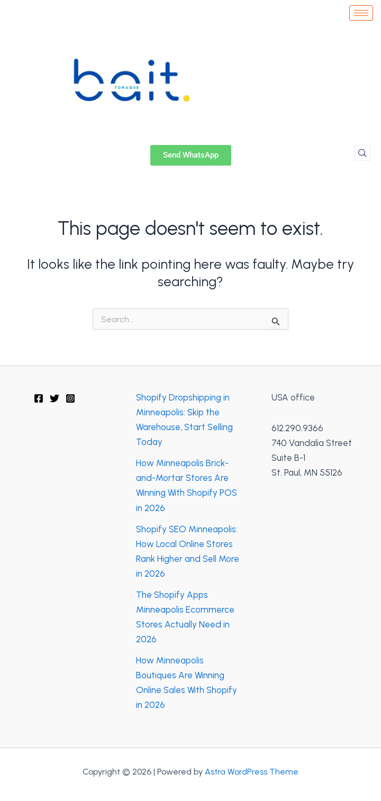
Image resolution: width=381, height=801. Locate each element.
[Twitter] (54, 398)
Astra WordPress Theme (251, 772)
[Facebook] (38, 398)
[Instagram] (70, 398)
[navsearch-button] (362, 153)
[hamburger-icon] (361, 13)
